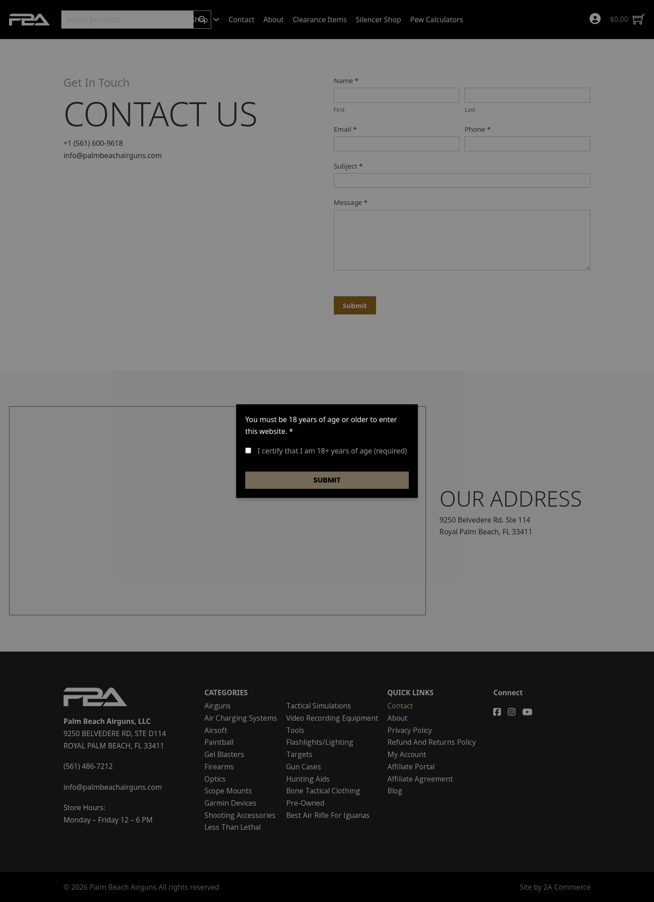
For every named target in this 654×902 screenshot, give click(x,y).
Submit (327, 479)
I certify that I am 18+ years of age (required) (326, 451)
